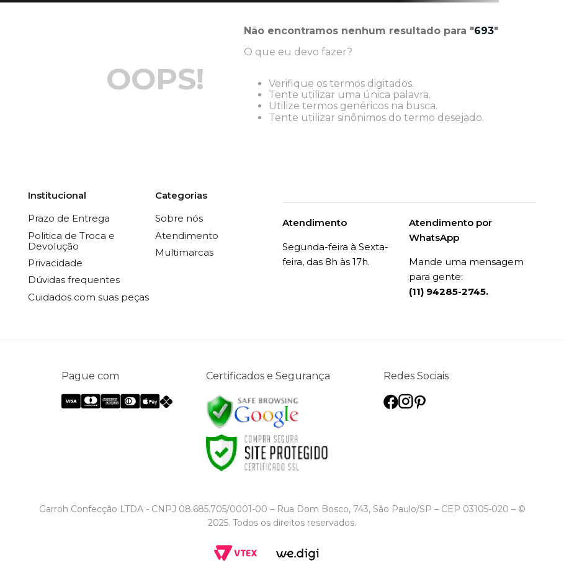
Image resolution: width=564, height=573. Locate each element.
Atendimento (186, 235)
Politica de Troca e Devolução (71, 241)
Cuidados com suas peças (88, 297)
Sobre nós (179, 218)
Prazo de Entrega (69, 218)
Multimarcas (184, 252)
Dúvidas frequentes (74, 280)
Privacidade (55, 263)
